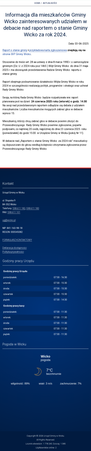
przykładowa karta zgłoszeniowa (48, 50)
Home (37, 3)
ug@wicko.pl (9, 220)
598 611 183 (32, 208)
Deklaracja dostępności (14, 247)
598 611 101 (14, 212)
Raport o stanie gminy (14, 50)
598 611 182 (19, 208)
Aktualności (50, 3)
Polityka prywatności (13, 251)
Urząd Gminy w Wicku (54, 436)
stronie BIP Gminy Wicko (16, 54)
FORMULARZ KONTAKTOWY (17, 240)
